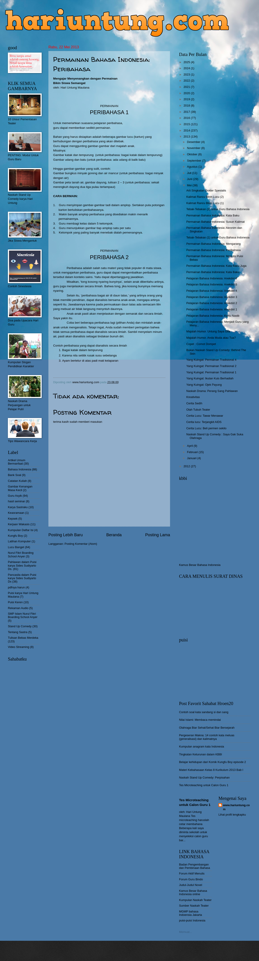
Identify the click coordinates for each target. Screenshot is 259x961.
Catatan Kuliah (17, 481)
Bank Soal (14, 475)
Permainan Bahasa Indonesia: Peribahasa (213, 250)
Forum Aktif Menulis (191, 873)
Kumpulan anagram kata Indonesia (201, 746)
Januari (192, 458)
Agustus (192, 166)
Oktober (192, 154)
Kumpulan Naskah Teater (195, 900)
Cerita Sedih (194, 403)
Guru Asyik (15, 495)
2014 (187, 130)
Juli (189, 173)
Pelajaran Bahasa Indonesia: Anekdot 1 (211, 309)
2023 (187, 74)
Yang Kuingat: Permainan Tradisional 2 (211, 366)
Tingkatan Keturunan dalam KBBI (200, 754)
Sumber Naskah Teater (194, 905)
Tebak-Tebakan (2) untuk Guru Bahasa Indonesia (218, 209)
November (194, 148)
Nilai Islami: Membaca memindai (200, 719)
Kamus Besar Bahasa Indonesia (199, 565)
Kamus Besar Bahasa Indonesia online (193, 892)
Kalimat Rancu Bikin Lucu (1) (205, 203)
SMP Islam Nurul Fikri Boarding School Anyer (22, 615)
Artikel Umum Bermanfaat (16, 461)
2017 (187, 111)
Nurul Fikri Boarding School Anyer (21, 554)
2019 (187, 99)
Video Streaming (18, 647)
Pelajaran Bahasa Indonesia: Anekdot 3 (211, 297)
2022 (187, 80)
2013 (187, 136)
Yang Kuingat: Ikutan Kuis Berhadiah (209, 378)
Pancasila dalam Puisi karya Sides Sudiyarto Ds (22, 578)
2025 (187, 62)
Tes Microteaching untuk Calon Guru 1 (203, 785)
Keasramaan (16, 512)
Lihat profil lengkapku (232, 814)
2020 (187, 93)
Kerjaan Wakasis (19, 524)
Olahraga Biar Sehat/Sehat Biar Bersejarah (206, 727)
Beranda (114, 535)
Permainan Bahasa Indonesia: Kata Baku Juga (216, 265)
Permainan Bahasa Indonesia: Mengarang (213, 243)
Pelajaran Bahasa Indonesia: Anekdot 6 (211, 278)
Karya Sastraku (18, 507)
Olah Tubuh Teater (198, 409)
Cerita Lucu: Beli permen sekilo (206, 428)
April (190, 445)
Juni (190, 179)
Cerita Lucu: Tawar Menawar (204, 415)
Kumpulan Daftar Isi (20, 530)
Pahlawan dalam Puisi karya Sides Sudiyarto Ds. (22, 565)
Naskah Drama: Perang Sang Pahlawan (212, 391)
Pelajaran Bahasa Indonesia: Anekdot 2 (211, 303)
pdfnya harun (16, 587)
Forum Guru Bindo (191, 879)
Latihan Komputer (19, 541)
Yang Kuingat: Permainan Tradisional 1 (211, 372)
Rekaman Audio (18, 608)
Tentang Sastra (17, 632)
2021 (187, 87)
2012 (187, 466)
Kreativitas (193, 397)
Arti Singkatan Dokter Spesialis (206, 190)
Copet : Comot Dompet (201, 344)
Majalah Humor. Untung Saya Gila (208, 331)
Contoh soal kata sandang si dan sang (203, 712)
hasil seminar (16, 501)
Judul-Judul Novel (190, 885)
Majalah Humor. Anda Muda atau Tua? (211, 337)
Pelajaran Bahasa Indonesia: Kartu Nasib (212, 315)
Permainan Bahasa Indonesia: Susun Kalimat (215, 221)
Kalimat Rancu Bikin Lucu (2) (205, 196)
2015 (187, 124)
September (194, 160)
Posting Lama (157, 535)
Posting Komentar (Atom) (81, 543)
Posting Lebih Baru (65, 535)
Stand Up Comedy (20, 626)
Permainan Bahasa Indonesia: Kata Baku (212, 215)
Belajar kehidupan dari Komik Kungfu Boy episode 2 (212, 762)
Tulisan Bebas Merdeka (23, 637)
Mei (189, 185)
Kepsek (13, 518)
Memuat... (185, 932)
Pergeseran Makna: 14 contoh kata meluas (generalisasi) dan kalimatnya (206, 737)
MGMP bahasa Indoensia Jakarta (190, 913)
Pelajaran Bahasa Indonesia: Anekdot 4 (211, 290)
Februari (193, 452)
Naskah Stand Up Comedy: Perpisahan (204, 777)
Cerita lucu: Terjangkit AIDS (203, 422)
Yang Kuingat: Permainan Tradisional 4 (211, 359)
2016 (187, 118)
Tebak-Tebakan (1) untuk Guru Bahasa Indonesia (218, 237)
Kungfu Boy (15, 535)
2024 (187, 68)
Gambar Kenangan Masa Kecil (20, 488)
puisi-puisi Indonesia (192, 920)
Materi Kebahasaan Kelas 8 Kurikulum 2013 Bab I (211, 770)
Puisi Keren (15, 602)
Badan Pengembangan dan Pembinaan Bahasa (194, 866)
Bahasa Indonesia (19, 469)
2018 (187, 105)
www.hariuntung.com (236, 807)
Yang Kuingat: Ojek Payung (204, 384)
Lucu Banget (16, 547)
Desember (194, 142)
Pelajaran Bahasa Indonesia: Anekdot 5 (211, 284)
